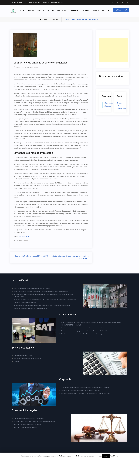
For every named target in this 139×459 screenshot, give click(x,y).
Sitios (95, 10)
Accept (106, 456)
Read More (114, 456)
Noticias (30, 10)
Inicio (22, 10)
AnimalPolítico (24, 236)
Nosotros (40, 10)
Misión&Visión (62, 10)
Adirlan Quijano (33, 67)
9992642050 (18, 3)
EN (103, 10)
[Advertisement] (113, 50)
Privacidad (85, 10)
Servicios (50, 10)
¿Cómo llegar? (121, 10)
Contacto (74, 10)
